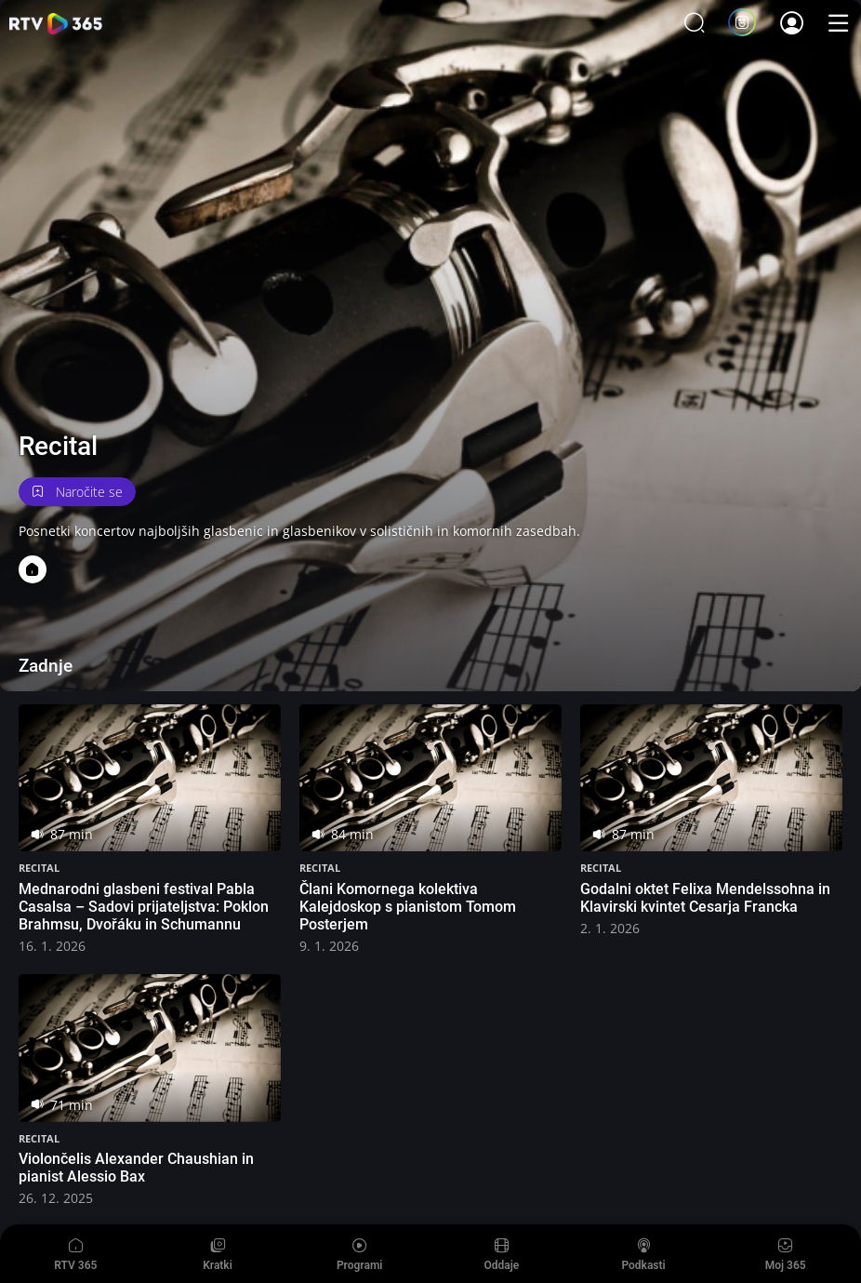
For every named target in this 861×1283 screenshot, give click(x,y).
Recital (39, 868)
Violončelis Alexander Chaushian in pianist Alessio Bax (136, 1167)
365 (55, 23)
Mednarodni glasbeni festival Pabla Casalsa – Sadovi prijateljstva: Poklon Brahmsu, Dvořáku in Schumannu (144, 906)
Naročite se (77, 492)
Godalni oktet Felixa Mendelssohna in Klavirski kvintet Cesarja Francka (705, 897)
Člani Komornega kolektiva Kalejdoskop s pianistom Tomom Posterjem (407, 906)
